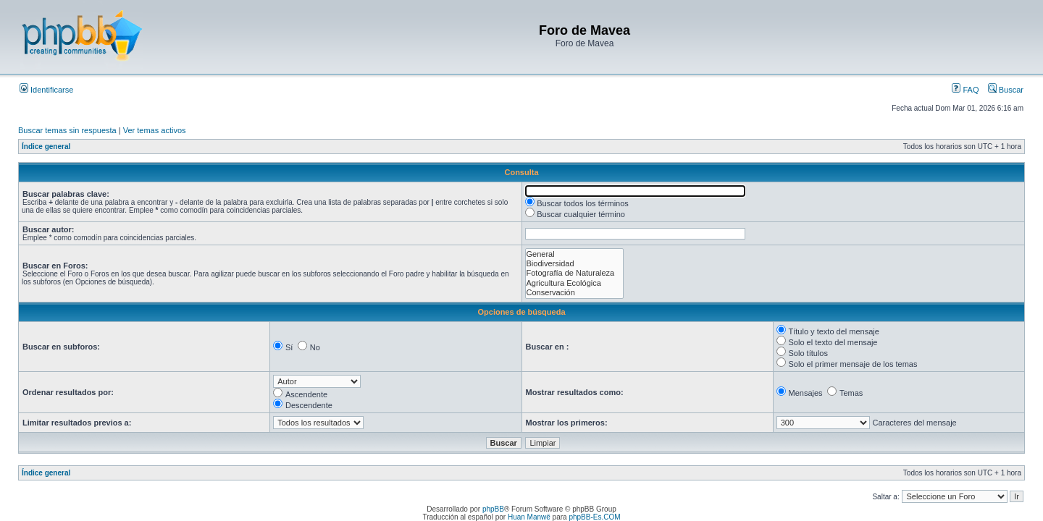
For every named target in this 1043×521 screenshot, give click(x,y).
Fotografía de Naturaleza (575, 273)
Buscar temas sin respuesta (67, 130)
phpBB (493, 509)
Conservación (575, 292)
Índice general (46, 147)
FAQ (965, 89)
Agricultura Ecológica (575, 283)
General (575, 254)
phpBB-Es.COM (594, 517)
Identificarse (46, 89)
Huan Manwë (529, 517)
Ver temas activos (154, 130)
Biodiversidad (575, 263)
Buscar (1005, 89)
